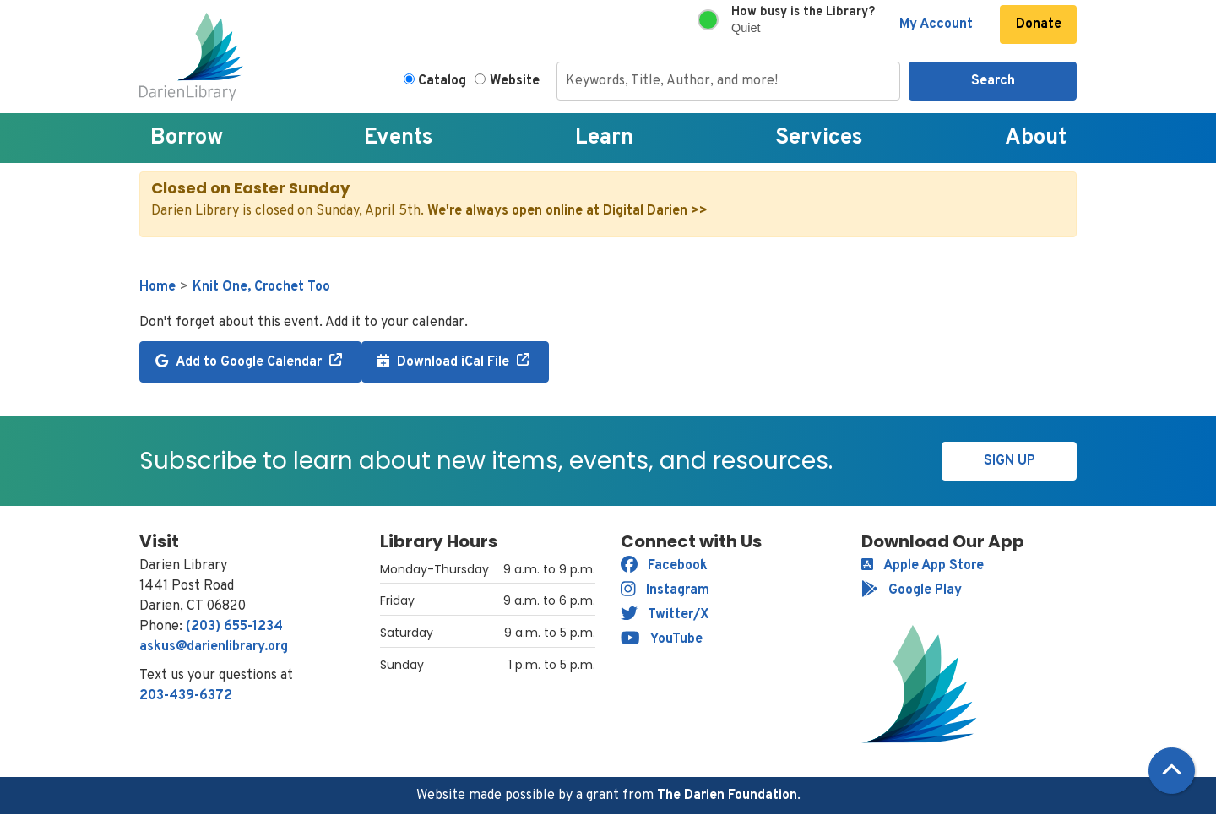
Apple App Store (922, 565)
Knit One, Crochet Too (261, 287)
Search (993, 81)
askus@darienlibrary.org (213, 646)
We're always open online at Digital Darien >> (567, 211)
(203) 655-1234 (234, 626)
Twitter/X (665, 614)
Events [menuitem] (398, 138)
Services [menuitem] (819, 138)
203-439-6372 (185, 695)
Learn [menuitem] (604, 138)
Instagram (665, 590)
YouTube (662, 639)
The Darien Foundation (727, 795)
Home (157, 287)
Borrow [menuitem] (186, 138)
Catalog (442, 81)
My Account (936, 24)
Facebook (664, 565)
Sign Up (1009, 461)
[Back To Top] (1171, 770)
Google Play (911, 590)
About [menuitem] (1036, 138)
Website (515, 81)
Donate (1038, 24)
